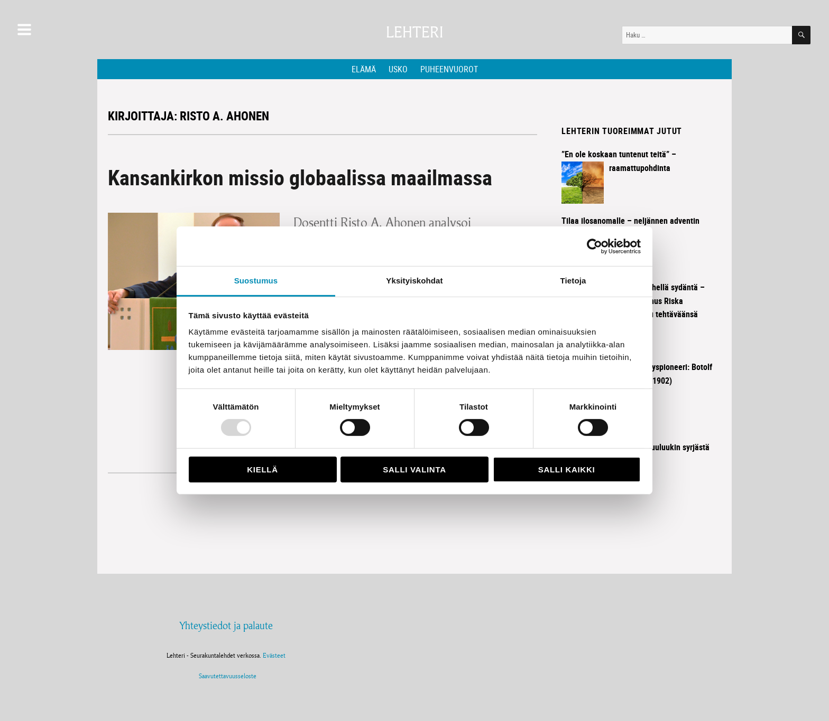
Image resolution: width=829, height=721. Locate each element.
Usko (398, 69)
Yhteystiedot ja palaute (226, 625)
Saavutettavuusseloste (226, 676)
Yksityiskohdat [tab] (414, 280)
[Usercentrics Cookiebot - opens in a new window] (594, 246)
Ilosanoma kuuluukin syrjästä (659, 447)
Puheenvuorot (449, 69)
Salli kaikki (566, 469)
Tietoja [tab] (573, 280)
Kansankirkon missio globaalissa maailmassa (300, 177)
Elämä (364, 69)
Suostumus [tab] (256, 280)
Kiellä (262, 469)
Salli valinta (414, 469)
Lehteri (414, 32)
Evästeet (274, 655)
